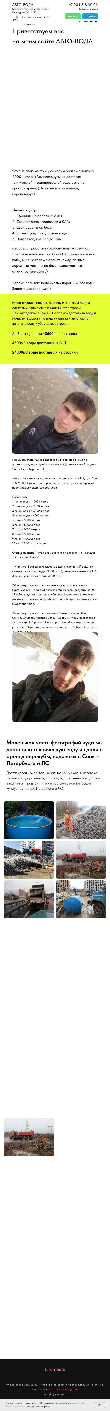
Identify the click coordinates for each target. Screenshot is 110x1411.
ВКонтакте (55, 1369)
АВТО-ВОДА (22, 4)
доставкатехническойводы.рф (59, 1389)
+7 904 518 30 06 (83, 4)
